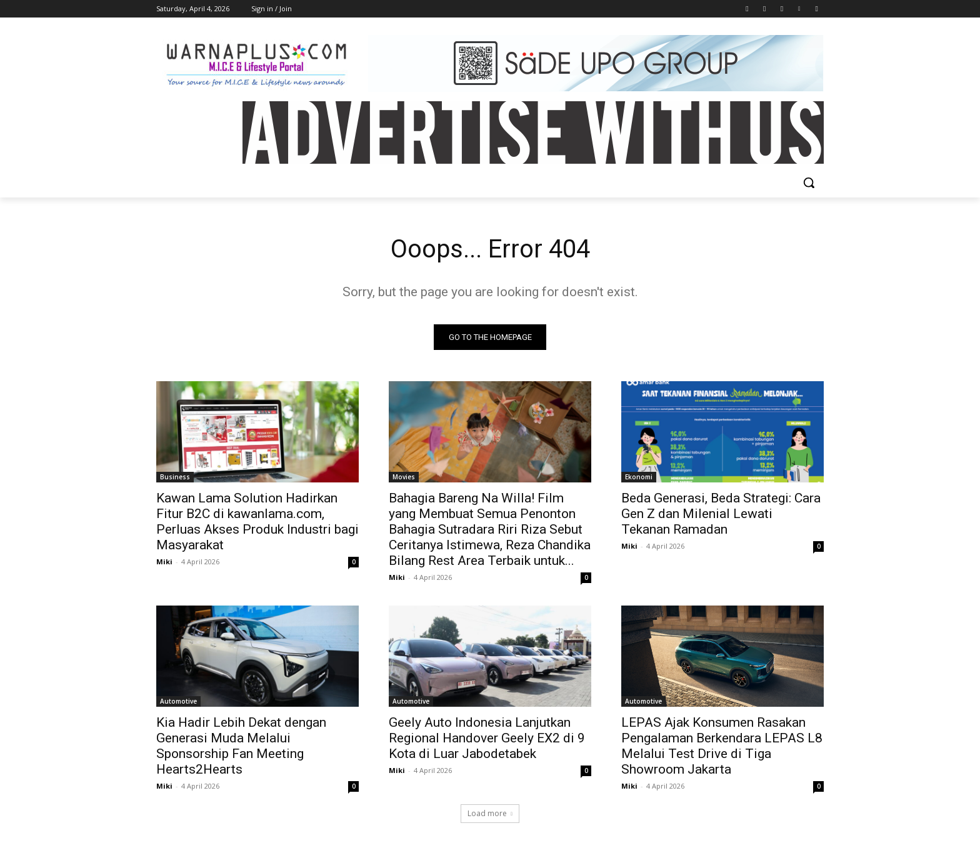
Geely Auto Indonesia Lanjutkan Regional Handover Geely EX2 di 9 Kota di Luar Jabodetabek (487, 738)
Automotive (178, 701)
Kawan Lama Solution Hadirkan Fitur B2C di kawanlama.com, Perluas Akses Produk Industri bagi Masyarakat (257, 521)
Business (175, 476)
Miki (164, 561)
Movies (403, 476)
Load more (490, 813)
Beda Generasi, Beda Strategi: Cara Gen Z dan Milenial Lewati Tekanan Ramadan (721, 514)
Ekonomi (638, 476)
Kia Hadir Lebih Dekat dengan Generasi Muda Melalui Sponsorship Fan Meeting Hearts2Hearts (241, 746)
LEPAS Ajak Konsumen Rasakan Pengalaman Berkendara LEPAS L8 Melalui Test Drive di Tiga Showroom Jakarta (721, 746)
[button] (809, 182)
